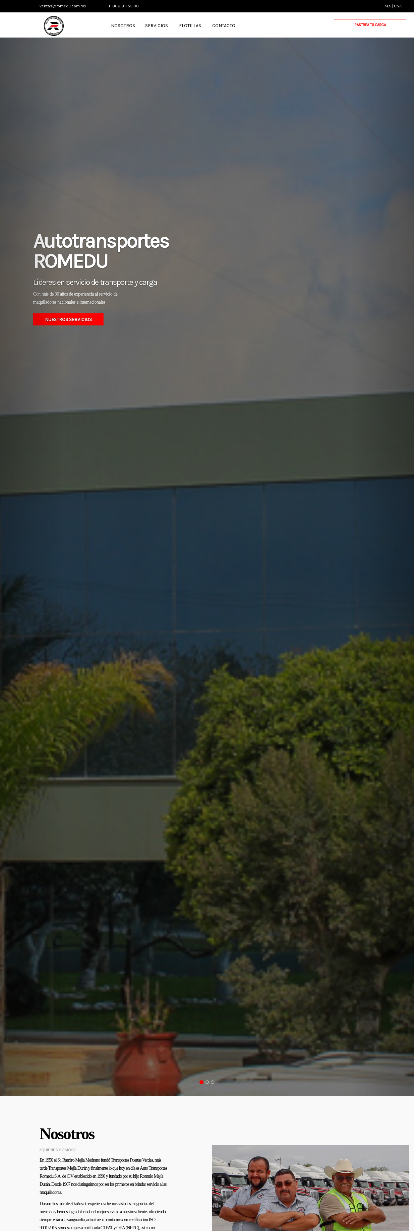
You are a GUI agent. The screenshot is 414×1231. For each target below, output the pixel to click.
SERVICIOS (156, 25)
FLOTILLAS (190, 25)
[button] (31, 567)
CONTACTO (223, 25)
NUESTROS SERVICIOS (68, 319)
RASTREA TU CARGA (370, 25)
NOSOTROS (123, 25)
